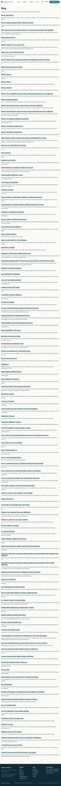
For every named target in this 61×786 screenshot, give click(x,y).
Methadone (5, 364)
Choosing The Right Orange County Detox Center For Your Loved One (24, 643)
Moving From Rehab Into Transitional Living (15, 351)
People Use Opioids (7, 302)
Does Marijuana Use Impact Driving (13, 587)
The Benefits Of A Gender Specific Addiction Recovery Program (22, 204)
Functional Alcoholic (8, 531)
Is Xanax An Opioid (7, 401)
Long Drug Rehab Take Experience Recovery (16, 386)
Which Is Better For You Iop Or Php (12, 45)
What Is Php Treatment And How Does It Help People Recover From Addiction (27, 94)
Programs (31, 1)
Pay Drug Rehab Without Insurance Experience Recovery (20, 308)
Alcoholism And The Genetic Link (12, 718)
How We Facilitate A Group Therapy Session (15, 428)
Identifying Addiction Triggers (11, 422)
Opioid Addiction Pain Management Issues (15, 315)
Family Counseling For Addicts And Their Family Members (20, 546)
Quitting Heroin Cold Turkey (10, 287)
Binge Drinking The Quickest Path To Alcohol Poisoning (19, 677)
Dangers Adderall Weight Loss (11, 622)
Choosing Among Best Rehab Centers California (17, 656)
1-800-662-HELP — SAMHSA (52, 771)
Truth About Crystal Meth (9, 182)
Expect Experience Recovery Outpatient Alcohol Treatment (20, 572)
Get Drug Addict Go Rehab (10, 525)
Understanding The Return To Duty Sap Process (17, 167)
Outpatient (21, 774)
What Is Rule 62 (6, 88)
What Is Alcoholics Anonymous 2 (12, 126)
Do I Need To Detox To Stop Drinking (13, 600)
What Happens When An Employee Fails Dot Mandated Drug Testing (24, 138)
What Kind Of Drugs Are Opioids (12, 67)
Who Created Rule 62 (8, 37)
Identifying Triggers (7, 416)
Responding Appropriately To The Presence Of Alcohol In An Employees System (28, 261)
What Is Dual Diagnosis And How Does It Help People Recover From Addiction (27, 111)
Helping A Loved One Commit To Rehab (14, 520)
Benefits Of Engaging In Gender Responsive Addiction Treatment (23, 692)
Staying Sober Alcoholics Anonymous (13, 219)
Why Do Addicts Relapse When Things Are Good (17, 23)
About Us (35, 769)
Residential (21, 772)
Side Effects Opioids (8, 247)
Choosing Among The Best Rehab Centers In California (19, 649)
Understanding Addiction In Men (12, 175)
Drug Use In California (8, 579)
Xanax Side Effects (7, 15)
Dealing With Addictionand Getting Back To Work (17, 607)
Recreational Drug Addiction (10, 274)
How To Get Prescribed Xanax (11, 457)
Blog (43, 1)
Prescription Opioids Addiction (11, 295)
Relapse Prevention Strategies (11, 268)
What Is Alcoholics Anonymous (11, 132)
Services (37, 1)
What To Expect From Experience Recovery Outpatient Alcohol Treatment (25, 60)
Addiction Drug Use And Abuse (11, 732)
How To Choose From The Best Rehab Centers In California (21, 471)
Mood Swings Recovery (9, 358)
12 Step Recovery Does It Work (11, 745)
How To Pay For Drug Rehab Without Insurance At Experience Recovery (25, 435)
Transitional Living (23, 776)
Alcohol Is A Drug (7, 724)
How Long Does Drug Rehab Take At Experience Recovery (20, 478)
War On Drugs (5, 153)
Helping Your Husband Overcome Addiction (15, 512)
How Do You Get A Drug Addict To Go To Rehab (16, 493)
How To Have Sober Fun (9, 450)
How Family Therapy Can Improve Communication (18, 485)
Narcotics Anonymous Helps (10, 336)
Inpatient (21, 771)
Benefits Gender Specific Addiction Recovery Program (19, 699)
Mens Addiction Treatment (10, 379)
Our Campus (35, 772)
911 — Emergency (50, 772)
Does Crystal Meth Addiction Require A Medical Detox (19, 593)
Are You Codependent (8, 705)
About (18, 1)
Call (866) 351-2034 (54, 2)
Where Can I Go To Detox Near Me (12, 52)
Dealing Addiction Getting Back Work (13, 615)
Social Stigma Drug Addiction (11, 227)
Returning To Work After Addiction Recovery (16, 253)
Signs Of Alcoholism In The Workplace (14, 240)
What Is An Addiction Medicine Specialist (15, 119)
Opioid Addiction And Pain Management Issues (17, 323)
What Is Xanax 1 (6, 74)
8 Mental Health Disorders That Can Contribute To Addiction (21, 738)
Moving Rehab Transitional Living (12, 343)
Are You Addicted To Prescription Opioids (15, 711)
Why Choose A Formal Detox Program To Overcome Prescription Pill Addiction (27, 30)
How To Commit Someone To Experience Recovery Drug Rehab (22, 463)
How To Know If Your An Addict (11, 443)
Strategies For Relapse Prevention (12, 212)
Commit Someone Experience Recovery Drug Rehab (18, 752)
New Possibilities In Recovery (11, 330)
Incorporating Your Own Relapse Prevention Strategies (19, 409)
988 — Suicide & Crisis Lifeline (52, 769)
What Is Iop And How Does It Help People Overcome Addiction (22, 105)
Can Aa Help (5, 670)
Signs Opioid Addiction (8, 234)
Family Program (22, 778)
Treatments (24, 1)
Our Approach (36, 771)
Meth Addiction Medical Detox (11, 372)
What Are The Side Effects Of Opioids (13, 145)
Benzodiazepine (6, 684)
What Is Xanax (6, 82)
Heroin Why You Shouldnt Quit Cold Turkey (15, 505)
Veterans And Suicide (8, 160)
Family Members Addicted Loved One (13, 539)
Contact (46, 1)
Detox (20, 769)
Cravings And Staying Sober (10, 630)
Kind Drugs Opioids (7, 394)
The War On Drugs (7, 190)
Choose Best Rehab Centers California (14, 662)
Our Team (35, 774)
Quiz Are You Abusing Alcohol (11, 280)
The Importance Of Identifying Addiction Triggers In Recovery (21, 197)
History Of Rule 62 (7, 499)
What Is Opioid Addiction (9, 99)
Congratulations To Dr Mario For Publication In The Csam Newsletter (24, 636)
